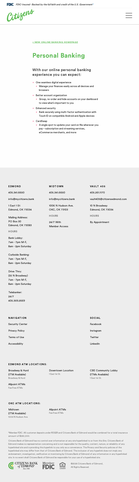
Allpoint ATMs (16, 384)
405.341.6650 (16, 192)
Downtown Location (61, 370)
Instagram (95, 330)
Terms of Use (16, 337)
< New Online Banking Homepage (55, 42)
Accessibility (15, 343)
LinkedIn (95, 343)
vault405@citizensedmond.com (108, 199)
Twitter (94, 337)
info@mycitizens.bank (21, 199)
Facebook (95, 324)
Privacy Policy (16, 330)
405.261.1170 (97, 192)
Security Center (17, 324)
